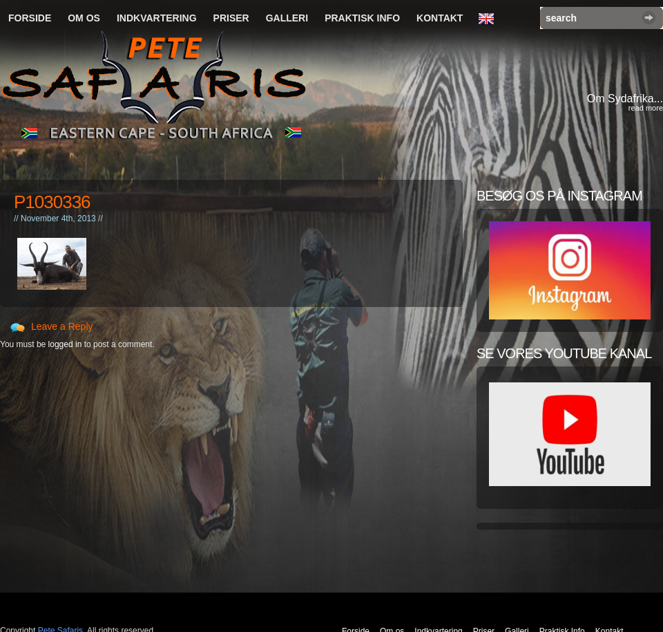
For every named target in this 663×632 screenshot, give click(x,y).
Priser (231, 18)
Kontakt (439, 18)
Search (649, 17)
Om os (84, 18)
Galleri (287, 18)
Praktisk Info (362, 18)
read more (645, 108)
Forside (29, 18)
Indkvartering (157, 18)
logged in (65, 344)
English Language (489, 19)
